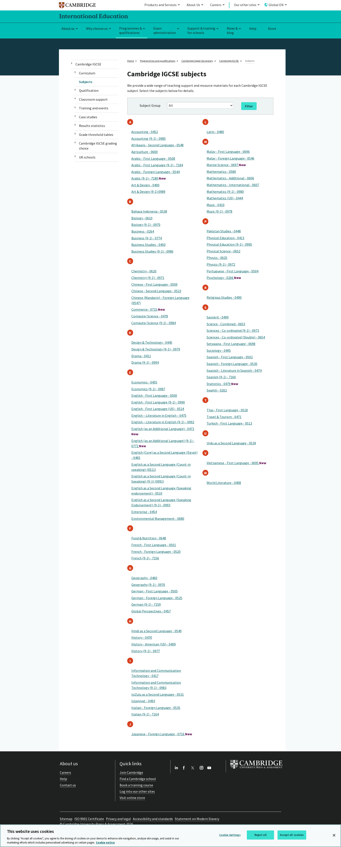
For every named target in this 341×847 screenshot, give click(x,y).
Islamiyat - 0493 (143, 701)
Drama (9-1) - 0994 (145, 362)
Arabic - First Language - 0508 (153, 158)
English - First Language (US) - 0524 (157, 409)
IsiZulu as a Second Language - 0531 (157, 694)
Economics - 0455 (144, 382)
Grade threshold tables (96, 134)
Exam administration (164, 30)
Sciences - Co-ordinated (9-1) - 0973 (233, 330)
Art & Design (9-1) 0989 (148, 191)
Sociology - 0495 (219, 350)
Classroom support (93, 99)
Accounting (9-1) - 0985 (148, 138)
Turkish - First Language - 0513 (229, 423)
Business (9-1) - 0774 (146, 238)
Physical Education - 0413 (225, 238)
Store (272, 28)
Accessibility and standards (153, 819)
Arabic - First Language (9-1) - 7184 (157, 165)
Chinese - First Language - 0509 (154, 284)
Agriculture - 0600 (144, 152)
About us (68, 28)
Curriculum (87, 73)
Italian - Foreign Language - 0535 (155, 707)
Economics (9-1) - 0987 (148, 389)
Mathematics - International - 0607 (233, 185)
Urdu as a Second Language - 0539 (231, 443)
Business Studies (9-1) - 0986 (152, 251)
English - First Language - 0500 (154, 395)
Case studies (88, 117)
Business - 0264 (142, 231)
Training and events (93, 108)
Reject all (260, 835)
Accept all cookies (292, 835)
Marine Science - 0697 (226, 165)
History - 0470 (141, 637)
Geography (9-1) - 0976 (148, 584)
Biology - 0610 (141, 218)
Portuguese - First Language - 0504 (232, 271)
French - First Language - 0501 (153, 545)
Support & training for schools (201, 30)
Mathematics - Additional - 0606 (230, 178)
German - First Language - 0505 (154, 591)
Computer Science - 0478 (149, 316)
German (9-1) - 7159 (146, 604)
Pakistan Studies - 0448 (224, 231)
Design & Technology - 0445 (151, 342)
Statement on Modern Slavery (197, 819)
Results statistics (92, 125)
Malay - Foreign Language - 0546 (230, 158)
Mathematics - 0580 (221, 171)
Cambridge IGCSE (88, 64)
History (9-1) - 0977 (145, 651)
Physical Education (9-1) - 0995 (229, 244)
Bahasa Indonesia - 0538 (149, 211)
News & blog (232, 30)
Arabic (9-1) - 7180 (148, 178)
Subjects (85, 82)
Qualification (89, 90)
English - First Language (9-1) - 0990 (158, 402)
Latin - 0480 (215, 132)
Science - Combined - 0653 (226, 324)
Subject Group (150, 105)
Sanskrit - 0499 (218, 317)
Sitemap (66, 819)
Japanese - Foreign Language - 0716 (161, 734)
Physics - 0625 (217, 257)
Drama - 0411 (141, 356)
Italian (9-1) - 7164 (145, 714)
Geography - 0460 (144, 578)
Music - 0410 (215, 205)
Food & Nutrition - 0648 (148, 538)
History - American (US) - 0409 (153, 644)
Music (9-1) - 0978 (219, 211)
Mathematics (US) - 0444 (225, 198)
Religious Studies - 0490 (224, 297)
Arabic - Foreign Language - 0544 (155, 172)
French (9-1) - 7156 (145, 558)
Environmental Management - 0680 (157, 518)
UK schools (87, 157)
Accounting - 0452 (144, 132)
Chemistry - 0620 (143, 271)
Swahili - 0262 (217, 390)
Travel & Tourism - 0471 (224, 417)
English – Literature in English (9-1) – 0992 (162, 422)
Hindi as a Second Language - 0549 (156, 631)
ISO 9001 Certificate (89, 819)
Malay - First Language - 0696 (228, 151)
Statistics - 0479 (222, 384)
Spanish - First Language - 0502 (230, 357)
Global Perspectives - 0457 (151, 611)
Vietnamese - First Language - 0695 (236, 463)
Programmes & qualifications (130, 30)
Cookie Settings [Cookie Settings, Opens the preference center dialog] (230, 835)
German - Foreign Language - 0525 (156, 598)
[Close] (334, 835)
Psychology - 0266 (224, 277)
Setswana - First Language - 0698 (231, 344)
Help (252, 28)
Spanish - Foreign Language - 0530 (232, 364)
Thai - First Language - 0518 (227, 410)
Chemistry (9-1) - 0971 (147, 277)
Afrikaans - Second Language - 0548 (157, 145)
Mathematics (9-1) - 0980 (225, 191)
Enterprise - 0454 (144, 512)
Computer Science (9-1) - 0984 (153, 323)
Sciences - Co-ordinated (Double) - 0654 (236, 337)
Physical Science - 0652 (223, 251)
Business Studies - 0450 (148, 244)
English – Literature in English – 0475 (158, 415)
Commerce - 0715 (148, 309)
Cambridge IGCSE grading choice (98, 145)
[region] (170, 835)
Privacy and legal (118, 819)
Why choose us (97, 28)
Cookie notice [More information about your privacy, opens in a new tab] (105, 842)
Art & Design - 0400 (145, 185)
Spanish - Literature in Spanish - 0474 (234, 370)
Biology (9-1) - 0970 (145, 224)
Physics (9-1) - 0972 (221, 264)
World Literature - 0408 (224, 482)
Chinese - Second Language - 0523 (156, 291)
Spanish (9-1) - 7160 (221, 377)
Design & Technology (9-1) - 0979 (155, 349)
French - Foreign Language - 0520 (156, 551)
